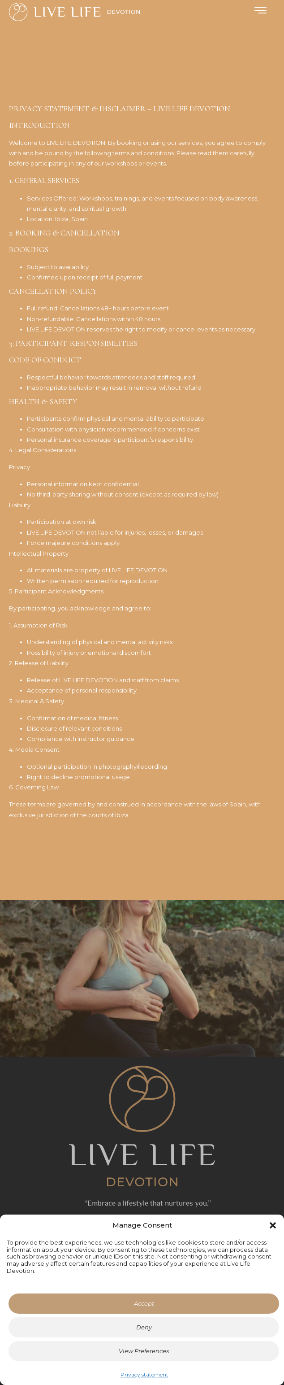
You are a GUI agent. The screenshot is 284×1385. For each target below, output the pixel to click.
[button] (272, 1225)
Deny (144, 1327)
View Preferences (144, 1351)
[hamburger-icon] (260, 11)
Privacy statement (144, 1374)
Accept (144, 1303)
